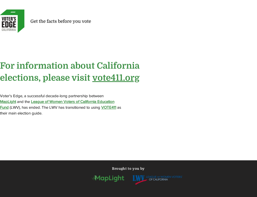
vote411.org (116, 78)
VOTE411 (108, 107)
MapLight (8, 101)
